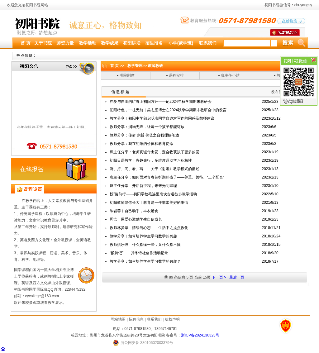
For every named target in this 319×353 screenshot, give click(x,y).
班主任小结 (230, 75)
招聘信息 (136, 319)
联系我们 (154, 319)
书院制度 (127, 75)
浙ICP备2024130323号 (200, 335)
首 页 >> (117, 66)
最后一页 (236, 277)
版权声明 (172, 319)
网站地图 (118, 319)
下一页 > (219, 277)
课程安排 (176, 75)
